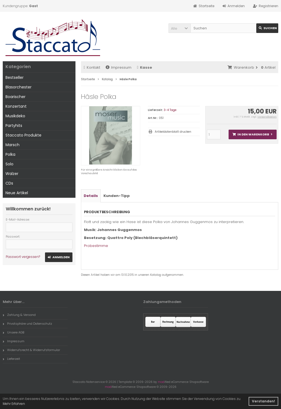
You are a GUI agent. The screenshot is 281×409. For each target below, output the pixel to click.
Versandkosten (267, 116)
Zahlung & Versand (19, 315)
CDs (9, 183)
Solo (9, 164)
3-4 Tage (170, 110)
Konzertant (16, 106)
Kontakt (92, 67)
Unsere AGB (13, 332)
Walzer (11, 173)
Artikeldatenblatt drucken (173, 132)
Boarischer (15, 96)
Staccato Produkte (23, 135)
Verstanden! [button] (263, 401)
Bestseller (14, 77)
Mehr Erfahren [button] (14, 403)
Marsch (12, 145)
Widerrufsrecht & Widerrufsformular (31, 350)
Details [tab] (91, 195)
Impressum (118, 67)
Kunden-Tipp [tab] (116, 195)
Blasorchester (18, 87)
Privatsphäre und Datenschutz (27, 323)
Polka (10, 154)
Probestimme (96, 245)
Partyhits (13, 125)
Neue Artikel (16, 193)
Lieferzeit (11, 359)
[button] (179, 28)
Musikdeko (15, 116)
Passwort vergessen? (23, 256)
